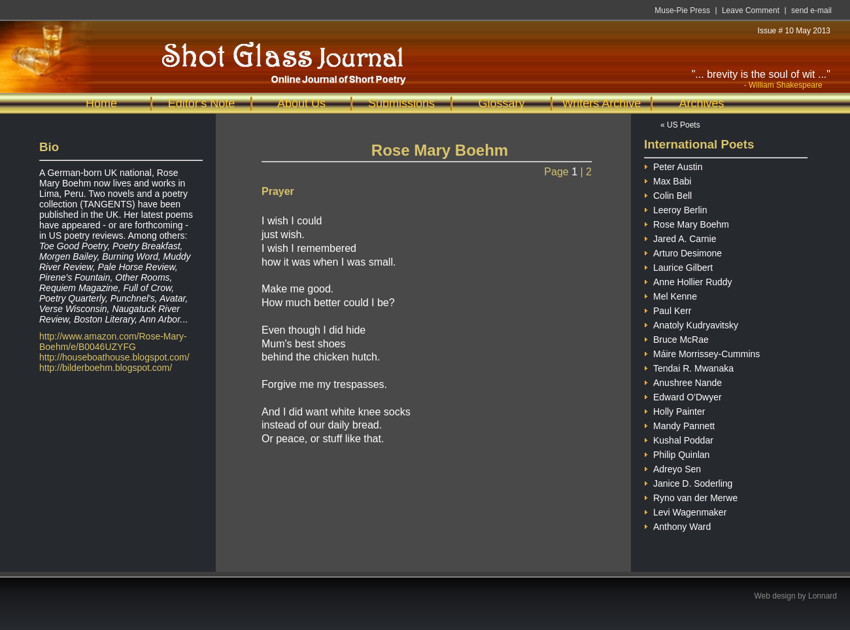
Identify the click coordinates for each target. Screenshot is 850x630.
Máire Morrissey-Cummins (702, 352)
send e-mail (811, 10)
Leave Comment (750, 10)
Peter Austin (673, 165)
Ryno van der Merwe (691, 496)
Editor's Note (201, 103)
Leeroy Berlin (675, 208)
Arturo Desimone (683, 251)
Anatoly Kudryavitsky (691, 323)
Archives (701, 103)
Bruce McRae (676, 338)
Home (101, 103)
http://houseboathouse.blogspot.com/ (114, 357)
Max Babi (667, 179)
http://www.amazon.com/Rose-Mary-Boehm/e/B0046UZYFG (113, 341)
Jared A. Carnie (680, 237)
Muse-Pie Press (682, 10)
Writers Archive (601, 103)
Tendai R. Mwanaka (689, 367)
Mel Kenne (670, 295)
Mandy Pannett (679, 424)
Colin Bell (668, 194)
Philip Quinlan (676, 453)
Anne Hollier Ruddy (688, 280)
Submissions (401, 103)
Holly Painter (674, 410)
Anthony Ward (677, 525)
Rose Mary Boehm (686, 223)
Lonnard (822, 596)
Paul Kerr (667, 309)
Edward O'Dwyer (683, 395)
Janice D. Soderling (688, 482)
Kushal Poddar (678, 439)
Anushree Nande (683, 381)
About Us (301, 103)
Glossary (501, 103)
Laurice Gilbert (678, 266)
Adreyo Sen (672, 467)
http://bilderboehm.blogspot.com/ (105, 367)
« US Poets (680, 125)
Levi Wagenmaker (685, 510)
